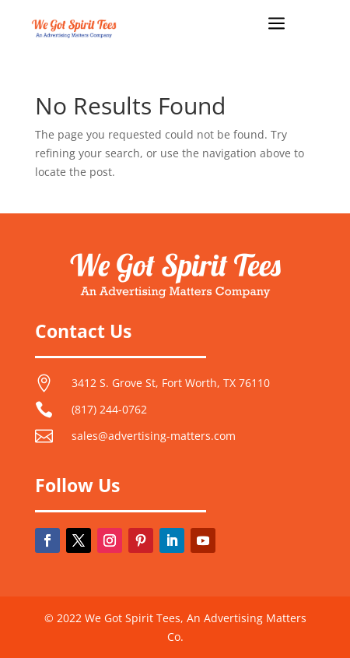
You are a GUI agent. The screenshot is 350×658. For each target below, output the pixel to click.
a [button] (276, 24)
